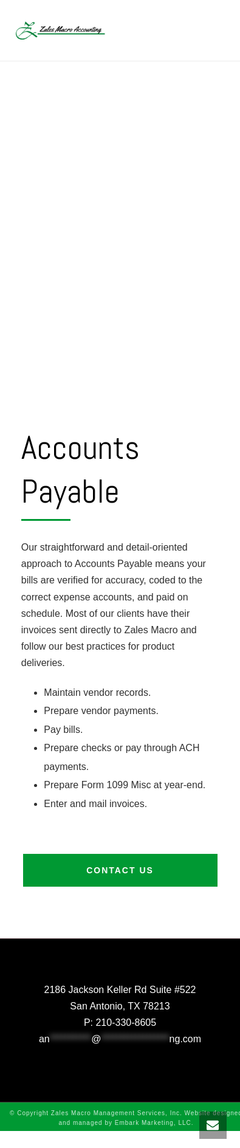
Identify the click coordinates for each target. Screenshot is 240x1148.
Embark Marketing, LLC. (154, 1122)
